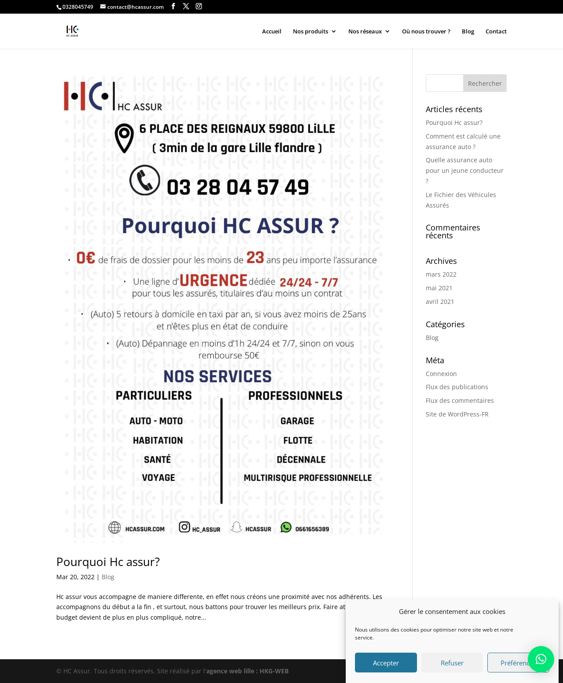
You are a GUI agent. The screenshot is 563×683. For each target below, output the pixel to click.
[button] (541, 659)
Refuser (452, 668)
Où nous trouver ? (426, 31)
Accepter (386, 668)
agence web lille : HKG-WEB (247, 671)
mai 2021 (439, 288)
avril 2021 (440, 301)
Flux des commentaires (460, 400)
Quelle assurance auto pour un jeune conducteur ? (465, 170)
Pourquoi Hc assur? (108, 562)
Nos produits (310, 31)
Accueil (272, 31)
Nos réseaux (365, 31)
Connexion (441, 373)
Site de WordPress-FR (457, 414)
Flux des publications (457, 387)
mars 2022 (441, 274)
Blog (468, 31)
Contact (496, 31)
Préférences (518, 668)
